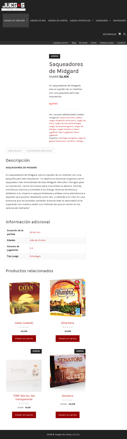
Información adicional (39, 150)
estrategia (62, 138)
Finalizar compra (107, 43)
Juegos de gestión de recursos (62, 120)
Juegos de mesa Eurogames (61, 126)
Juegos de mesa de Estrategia (68, 123)
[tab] (15, 150)
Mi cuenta (83, 43)
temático (71, 141)
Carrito (94, 43)
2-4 (31, 248)
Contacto (121, 43)
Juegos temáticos (65, 129)
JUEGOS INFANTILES (82, 20)
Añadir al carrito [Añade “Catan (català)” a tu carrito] (24, 338)
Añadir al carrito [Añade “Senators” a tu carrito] (68, 414)
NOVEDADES (119, 20)
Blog (74, 43)
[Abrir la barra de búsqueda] (124, 34)
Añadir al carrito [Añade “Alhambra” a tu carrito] (68, 338)
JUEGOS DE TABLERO (16, 20)
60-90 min (35, 232)
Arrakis (79, 118)
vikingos (80, 141)
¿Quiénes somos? (60, 43)
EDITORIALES (109, 34)
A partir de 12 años (67, 118)
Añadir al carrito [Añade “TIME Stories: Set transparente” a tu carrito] (24, 414)
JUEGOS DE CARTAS (58, 20)
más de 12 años (37, 240)
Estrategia (35, 256)
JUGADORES (104, 20)
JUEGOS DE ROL (38, 20)
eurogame (72, 138)
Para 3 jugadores (66, 132)
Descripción (15, 150)
